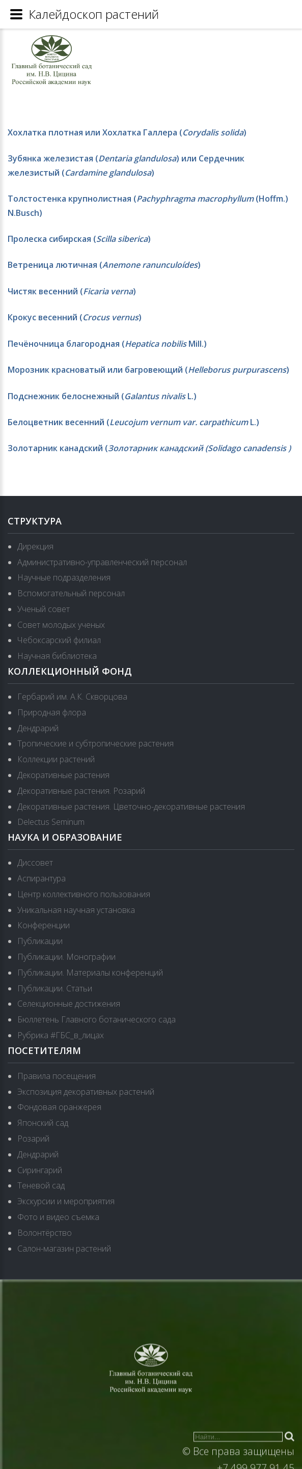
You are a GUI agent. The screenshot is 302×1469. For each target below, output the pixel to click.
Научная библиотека (57, 655)
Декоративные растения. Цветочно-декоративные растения (131, 806)
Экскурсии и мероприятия (66, 1201)
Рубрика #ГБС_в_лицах (60, 1035)
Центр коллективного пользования (83, 894)
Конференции (43, 925)
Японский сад (42, 1122)
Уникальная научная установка (76, 910)
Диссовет (35, 862)
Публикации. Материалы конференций (90, 972)
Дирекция (35, 546)
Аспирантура (41, 878)
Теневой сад (41, 1185)
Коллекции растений (56, 759)
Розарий (33, 1138)
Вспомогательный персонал (71, 593)
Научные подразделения (64, 577)
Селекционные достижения (68, 1003)
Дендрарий (38, 728)
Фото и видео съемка (58, 1217)
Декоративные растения (63, 775)
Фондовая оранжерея (59, 1107)
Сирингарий (39, 1170)
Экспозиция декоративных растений (85, 1091)
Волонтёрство (44, 1232)
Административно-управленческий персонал (102, 562)
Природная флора (51, 712)
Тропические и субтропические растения (95, 743)
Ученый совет (43, 609)
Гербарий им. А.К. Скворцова (72, 696)
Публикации (40, 941)
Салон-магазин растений (64, 1248)
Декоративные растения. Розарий (81, 790)
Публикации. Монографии (66, 956)
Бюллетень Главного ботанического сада (96, 1019)
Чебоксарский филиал (59, 640)
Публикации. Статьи (54, 988)
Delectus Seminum (51, 821)
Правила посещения (56, 1076)
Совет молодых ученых (61, 624)
